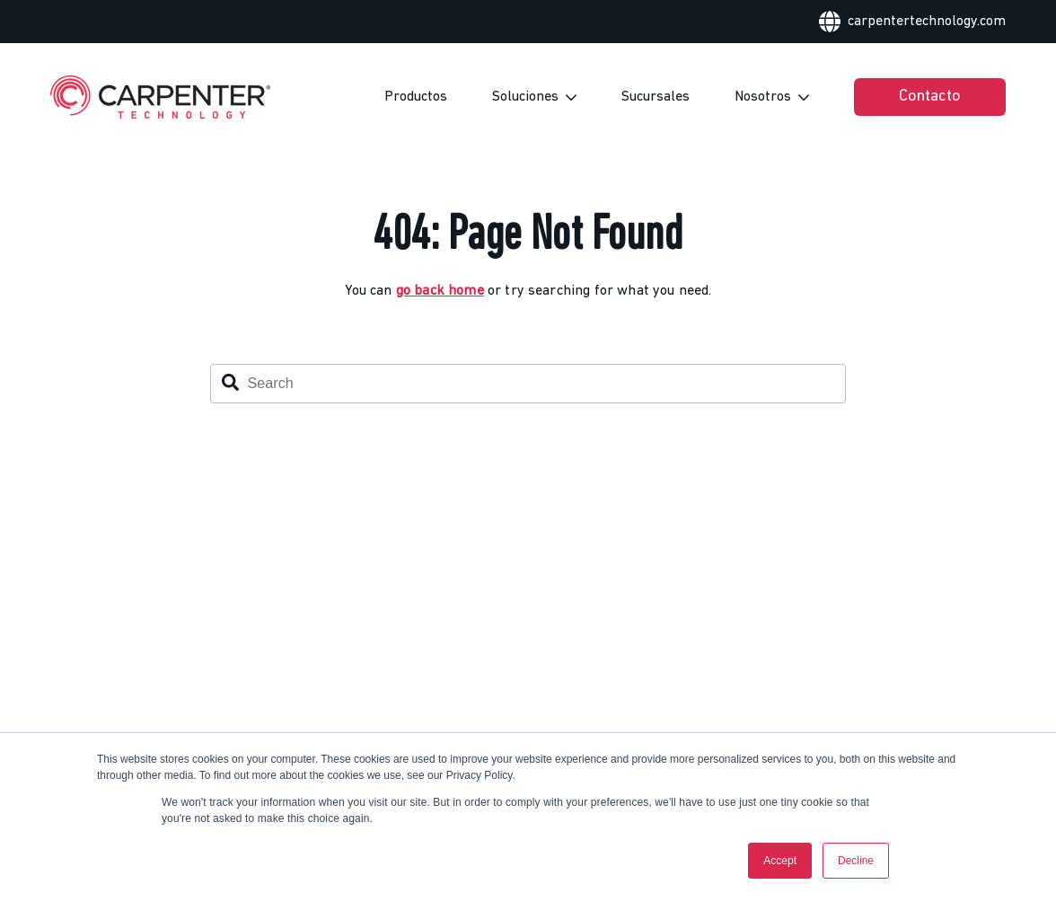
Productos (415, 97)
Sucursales (655, 97)
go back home (440, 291)
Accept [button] (779, 860)
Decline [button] (856, 860)
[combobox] (528, 383)
